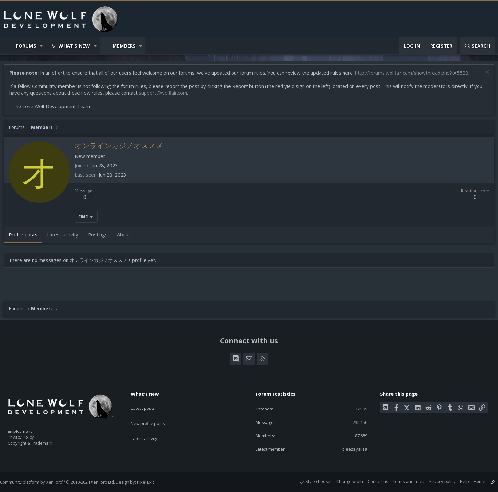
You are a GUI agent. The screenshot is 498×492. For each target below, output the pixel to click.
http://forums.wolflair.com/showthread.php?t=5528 (414, 76)
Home (473, 481)
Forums (26, 46)
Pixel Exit (151, 482)
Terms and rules (402, 481)
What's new (74, 46)
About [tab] (126, 237)
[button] (41, 45)
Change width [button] (343, 481)
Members (124, 46)
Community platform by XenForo (63, 482)
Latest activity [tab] (66, 237)
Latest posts (148, 401)
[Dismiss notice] (483, 76)
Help (458, 481)
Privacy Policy (29, 434)
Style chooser (310, 481)
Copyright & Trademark (40, 441)
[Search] (477, 45)
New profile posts (154, 414)
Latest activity (149, 426)
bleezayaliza (350, 448)
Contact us (371, 481)
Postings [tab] (101, 237)
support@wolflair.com (166, 96)
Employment (28, 427)
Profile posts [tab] (26, 237)
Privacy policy (436, 481)
